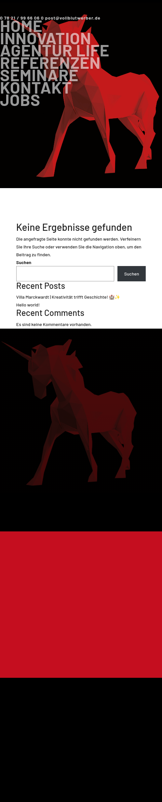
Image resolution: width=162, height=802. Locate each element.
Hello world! (28, 304)
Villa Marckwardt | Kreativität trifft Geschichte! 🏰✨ (68, 297)
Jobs (20, 99)
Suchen (23, 262)
